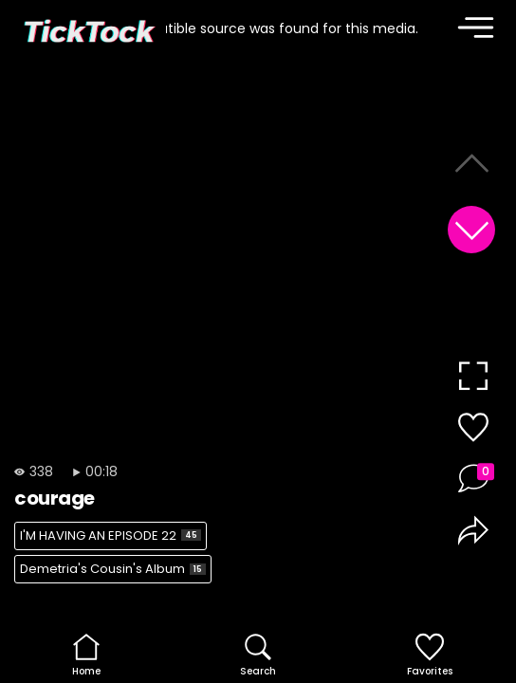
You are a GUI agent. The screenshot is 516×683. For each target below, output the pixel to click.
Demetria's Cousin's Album (113, 569)
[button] (471, 229)
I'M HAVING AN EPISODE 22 (110, 535)
